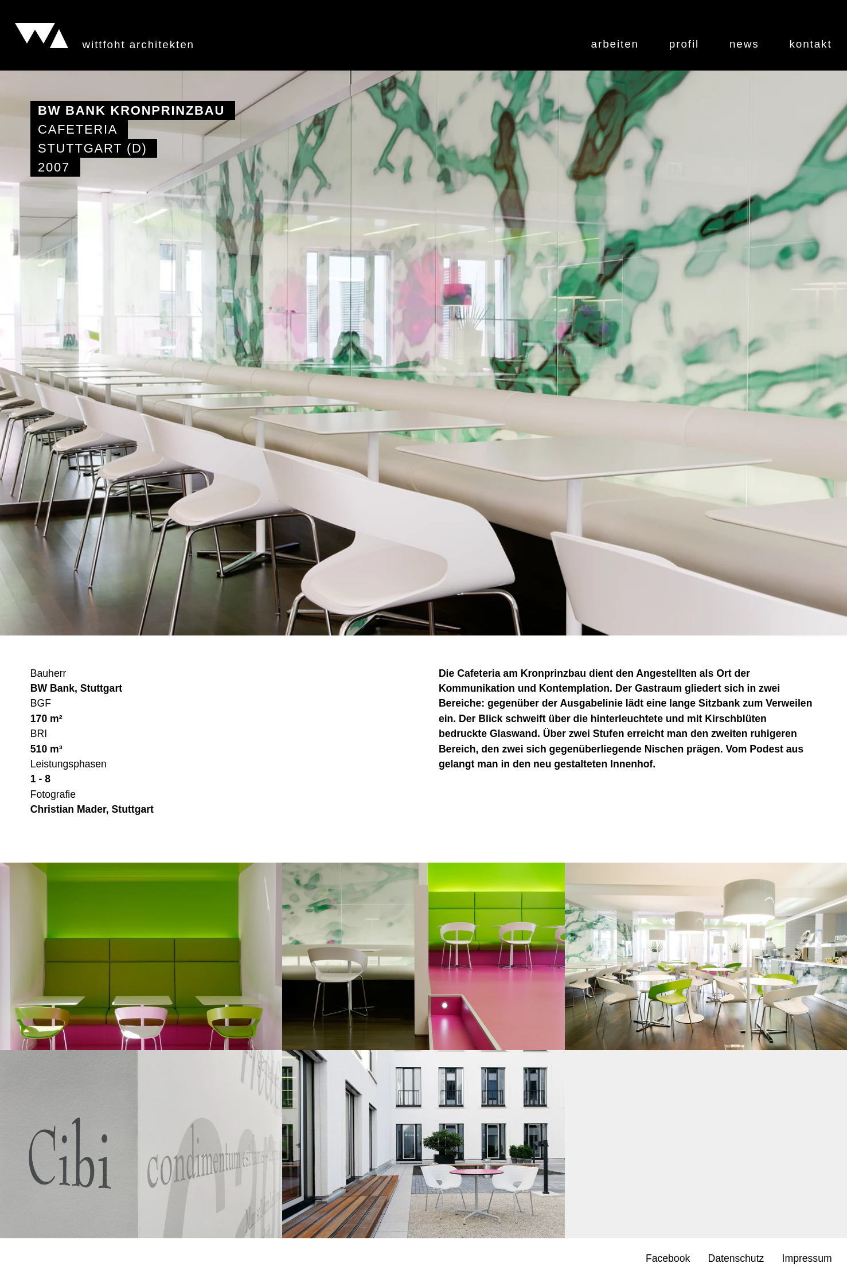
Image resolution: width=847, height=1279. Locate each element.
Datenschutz (736, 1259)
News (744, 44)
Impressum (807, 1259)
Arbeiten (615, 44)
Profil (684, 44)
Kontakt (810, 44)
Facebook (668, 1259)
